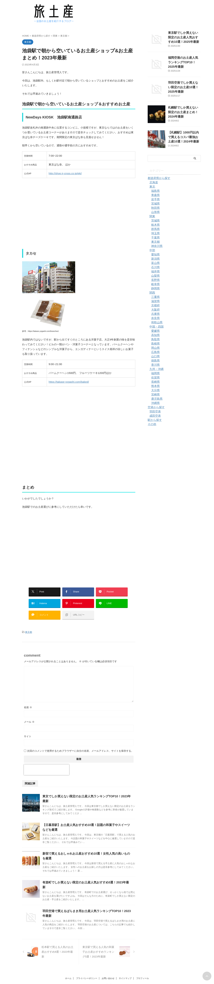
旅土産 (107, 972)
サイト (27, 730)
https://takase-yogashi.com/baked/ (69, 381)
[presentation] (46, 764)
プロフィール (142, 965)
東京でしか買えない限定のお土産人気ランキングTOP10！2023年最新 (86, 790)
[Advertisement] (78, 216)
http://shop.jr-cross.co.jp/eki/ (65, 173)
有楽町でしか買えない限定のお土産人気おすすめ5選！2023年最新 (84, 872)
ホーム (68, 965)
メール (29, 716)
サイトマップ (125, 965)
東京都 (28, 626)
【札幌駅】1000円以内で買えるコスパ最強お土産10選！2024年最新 (184, 136)
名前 (28, 701)
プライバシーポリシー (86, 965)
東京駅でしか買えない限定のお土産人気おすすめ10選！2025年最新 (184, 36)
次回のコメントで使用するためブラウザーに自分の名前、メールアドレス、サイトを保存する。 (80, 745)
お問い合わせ (108, 965)
